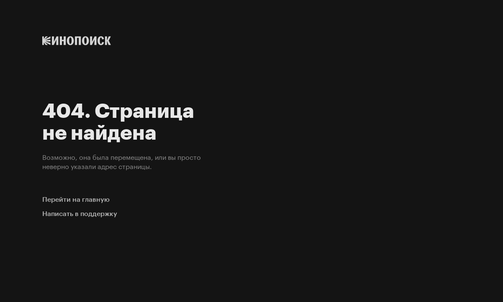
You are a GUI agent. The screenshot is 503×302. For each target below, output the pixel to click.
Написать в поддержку (79, 214)
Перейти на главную (76, 199)
